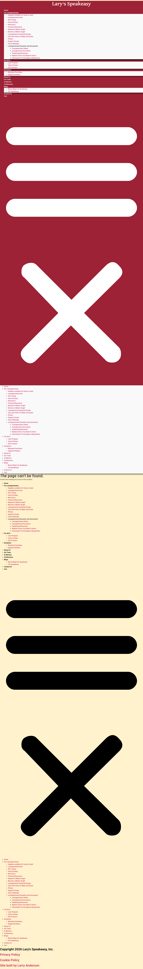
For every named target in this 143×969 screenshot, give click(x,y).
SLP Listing (12, 20)
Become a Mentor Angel (16, 32)
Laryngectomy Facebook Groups (19, 34)
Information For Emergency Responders (26, 58)
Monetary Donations (15, 72)
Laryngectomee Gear (15, 17)
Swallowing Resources (20, 53)
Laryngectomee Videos (20, 48)
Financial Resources (15, 27)
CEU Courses (12, 67)
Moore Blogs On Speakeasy (17, 89)
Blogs (6, 87)
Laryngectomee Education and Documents (23, 46)
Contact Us (8, 94)
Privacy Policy (10, 954)
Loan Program (13, 63)
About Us (7, 77)
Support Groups (13, 41)
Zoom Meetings (13, 44)
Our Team (7, 79)
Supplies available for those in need (20, 15)
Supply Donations (14, 75)
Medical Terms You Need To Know (24, 56)
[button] (71, 241)
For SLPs (7, 60)
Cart (5, 96)
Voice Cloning (13, 22)
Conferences (8, 84)
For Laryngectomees (11, 13)
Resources (11, 25)
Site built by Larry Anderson (19, 965)
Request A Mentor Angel (16, 29)
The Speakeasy (13, 91)
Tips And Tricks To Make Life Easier (20, 36)
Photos (10, 39)
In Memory (8, 82)
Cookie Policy (9, 960)
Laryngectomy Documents (21, 51)
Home (6, 10)
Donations (7, 70)
